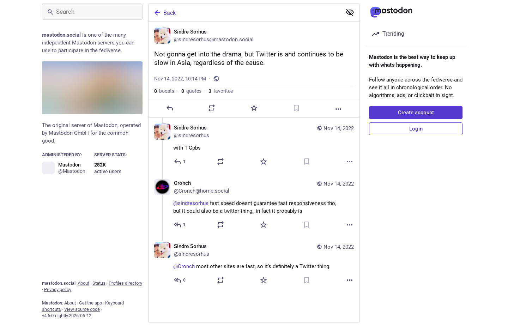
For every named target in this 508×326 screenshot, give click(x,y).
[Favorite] (254, 108)
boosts (164, 91)
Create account (416, 112)
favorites (220, 91)
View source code (82, 309)
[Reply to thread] (180, 161)
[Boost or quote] (211, 108)
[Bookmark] (296, 108)
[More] (338, 109)
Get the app (90, 303)
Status (98, 283)
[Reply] (169, 108)
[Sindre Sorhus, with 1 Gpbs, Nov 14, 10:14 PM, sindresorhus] (254, 145)
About (83, 283)
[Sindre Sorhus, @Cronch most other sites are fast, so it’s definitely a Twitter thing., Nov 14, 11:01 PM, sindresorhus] (254, 264)
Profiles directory (125, 283)
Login (416, 129)
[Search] (92, 12)
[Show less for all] (349, 12)
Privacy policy (57, 289)
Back (164, 12)
